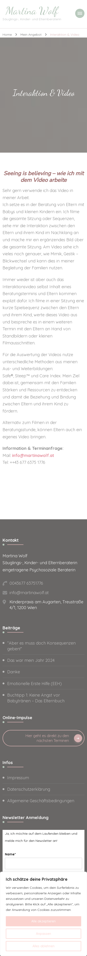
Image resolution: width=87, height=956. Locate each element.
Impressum (18, 777)
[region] (43, 914)
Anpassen (43, 934)
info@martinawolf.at (33, 455)
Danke (13, 671)
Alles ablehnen (43, 946)
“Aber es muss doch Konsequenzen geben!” (41, 645)
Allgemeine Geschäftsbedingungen (40, 800)
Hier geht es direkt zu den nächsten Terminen (47, 738)
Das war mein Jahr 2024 (31, 660)
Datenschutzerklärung (28, 789)
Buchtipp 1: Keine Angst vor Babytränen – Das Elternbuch (35, 697)
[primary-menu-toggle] (79, 13)
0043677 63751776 (26, 583)
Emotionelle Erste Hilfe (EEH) (34, 683)
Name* (10, 854)
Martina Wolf (32, 11)
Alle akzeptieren (43, 921)
